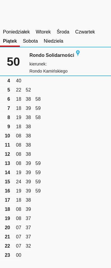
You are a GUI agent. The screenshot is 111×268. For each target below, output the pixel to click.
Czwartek (85, 31)
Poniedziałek (16, 31)
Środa (63, 31)
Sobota (30, 41)
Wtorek (43, 31)
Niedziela (53, 41)
